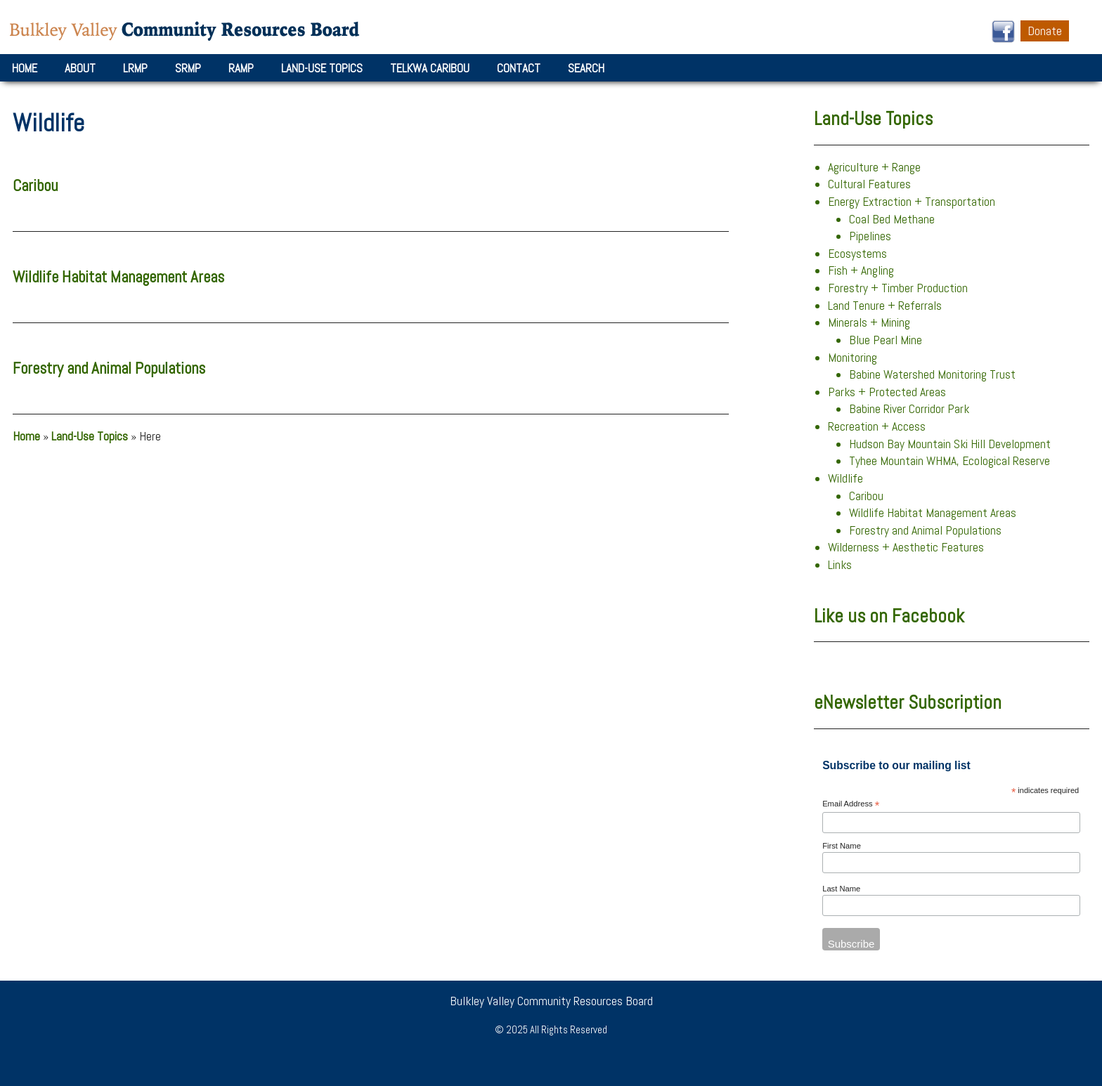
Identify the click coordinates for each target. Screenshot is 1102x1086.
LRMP (135, 68)
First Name (841, 846)
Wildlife (845, 478)
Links (840, 565)
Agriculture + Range (874, 167)
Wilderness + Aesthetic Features (906, 547)
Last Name (841, 888)
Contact (518, 68)
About (80, 68)
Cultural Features (869, 184)
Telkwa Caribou (429, 68)
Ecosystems (857, 253)
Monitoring (852, 357)
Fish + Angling (861, 270)
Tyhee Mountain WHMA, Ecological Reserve (949, 461)
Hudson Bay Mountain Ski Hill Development (950, 444)
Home (24, 68)
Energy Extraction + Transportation (911, 201)
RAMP (241, 68)
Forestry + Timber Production (898, 288)
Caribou (35, 186)
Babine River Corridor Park (909, 409)
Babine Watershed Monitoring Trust (932, 374)
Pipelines (870, 236)
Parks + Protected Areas (887, 392)
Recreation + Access (877, 426)
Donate (1045, 31)
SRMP (188, 68)
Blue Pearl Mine (885, 340)
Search (586, 68)
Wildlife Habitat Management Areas (118, 277)
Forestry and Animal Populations (109, 368)
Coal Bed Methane (892, 219)
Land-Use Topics (322, 68)
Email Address (850, 804)
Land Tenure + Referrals (885, 305)
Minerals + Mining (869, 322)
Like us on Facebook (889, 616)
